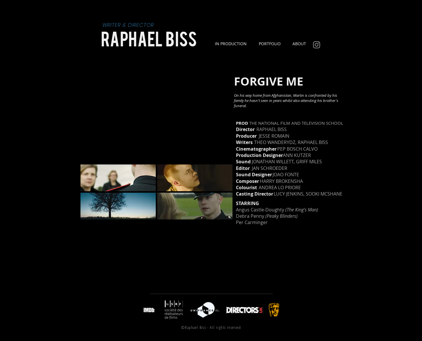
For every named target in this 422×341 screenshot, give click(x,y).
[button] (118, 177)
